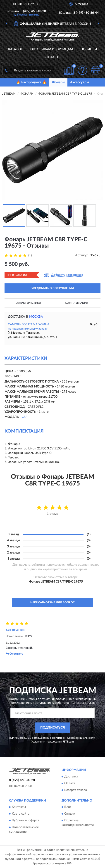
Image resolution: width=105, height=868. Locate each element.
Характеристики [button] (28, 302)
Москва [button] (36, 316)
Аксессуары (79, 82)
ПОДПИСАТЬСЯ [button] (52, 727)
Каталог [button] (15, 49)
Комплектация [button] (76, 302)
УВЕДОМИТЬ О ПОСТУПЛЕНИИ (52, 288)
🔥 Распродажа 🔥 (31, 82)
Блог (67, 807)
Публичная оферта (25, 820)
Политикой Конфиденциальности (73, 737)
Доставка (71, 776)
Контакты (52, 57)
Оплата (69, 783)
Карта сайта (20, 814)
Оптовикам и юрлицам (51, 49)
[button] (26, 14)
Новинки (89, 49)
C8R (25, 417)
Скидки (69, 814)
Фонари (58, 82)
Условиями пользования (46, 741)
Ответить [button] (14, 653)
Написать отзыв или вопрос (52, 602)
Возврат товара (75, 790)
